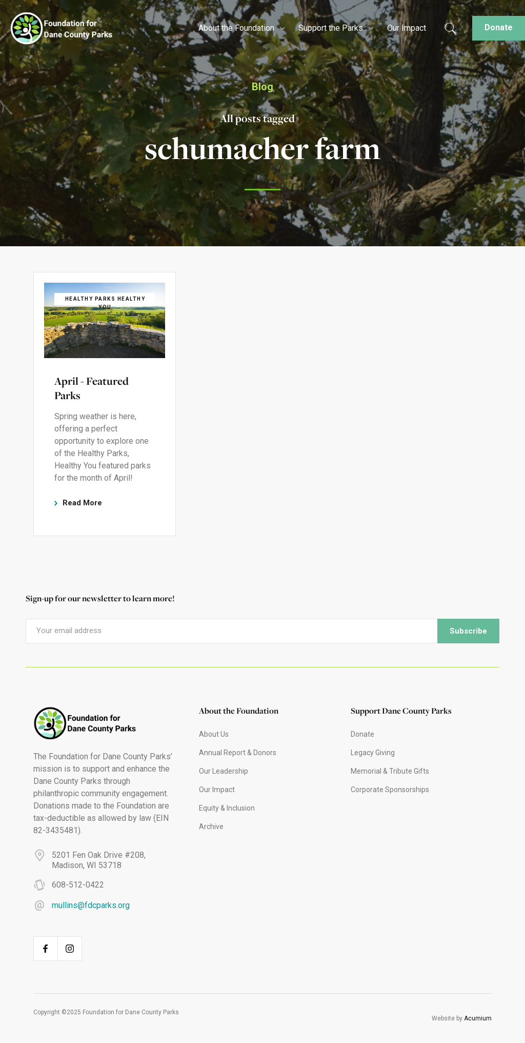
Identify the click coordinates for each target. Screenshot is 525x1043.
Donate (498, 27)
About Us (214, 734)
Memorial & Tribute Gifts (390, 771)
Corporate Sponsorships (390, 789)
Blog (262, 87)
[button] (241, 28)
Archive (211, 826)
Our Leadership (223, 771)
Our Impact (406, 28)
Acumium (478, 1018)
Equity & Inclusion (227, 808)
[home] (56, 28)
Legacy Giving (373, 753)
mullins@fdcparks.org (91, 905)
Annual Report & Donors (237, 753)
